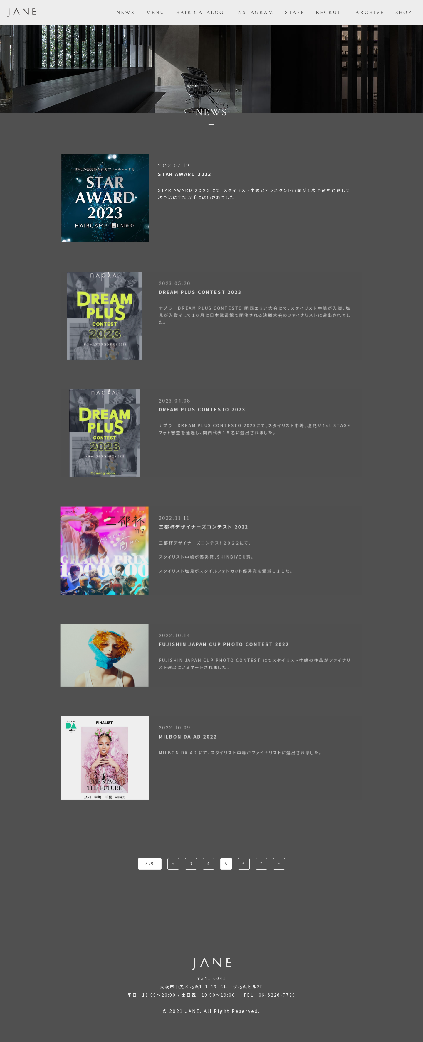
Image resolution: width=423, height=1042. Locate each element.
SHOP (403, 12)
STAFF (295, 12)
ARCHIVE (369, 12)
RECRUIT (330, 12)
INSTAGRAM (254, 12)
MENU (155, 12)
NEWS (125, 12)
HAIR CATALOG (200, 12)
